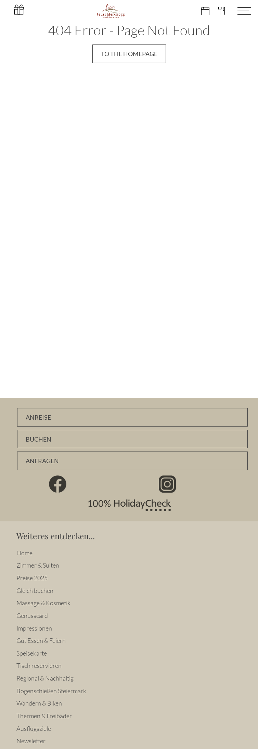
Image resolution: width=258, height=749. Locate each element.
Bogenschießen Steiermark (51, 691)
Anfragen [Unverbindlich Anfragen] (42, 461)
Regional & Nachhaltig (45, 678)
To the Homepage (129, 54)
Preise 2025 (32, 578)
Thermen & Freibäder (44, 716)
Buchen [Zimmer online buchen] (38, 439)
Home (24, 553)
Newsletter (31, 741)
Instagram (167, 484)
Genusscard (32, 615)
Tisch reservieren (39, 665)
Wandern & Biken (39, 703)
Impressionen (34, 628)
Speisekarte (31, 653)
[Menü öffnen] (239, 11)
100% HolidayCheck (129, 505)
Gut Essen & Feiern (41, 640)
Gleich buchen (34, 590)
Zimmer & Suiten (37, 565)
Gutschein (19, 9)
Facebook (57, 484)
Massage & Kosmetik (43, 603)
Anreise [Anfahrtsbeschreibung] (38, 417)
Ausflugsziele (33, 728)
